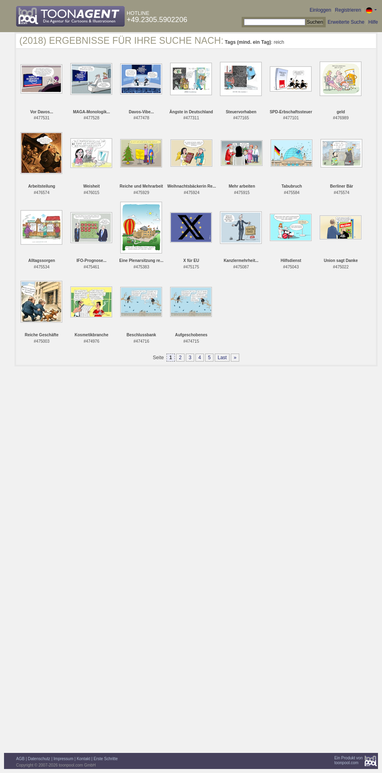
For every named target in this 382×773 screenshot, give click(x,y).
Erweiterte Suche (346, 22)
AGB (20, 759)
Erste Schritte (106, 759)
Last (222, 357)
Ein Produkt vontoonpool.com (348, 760)
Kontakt (83, 759)
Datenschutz (39, 759)
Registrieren (348, 10)
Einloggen (320, 10)
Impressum (63, 759)
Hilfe (373, 22)
